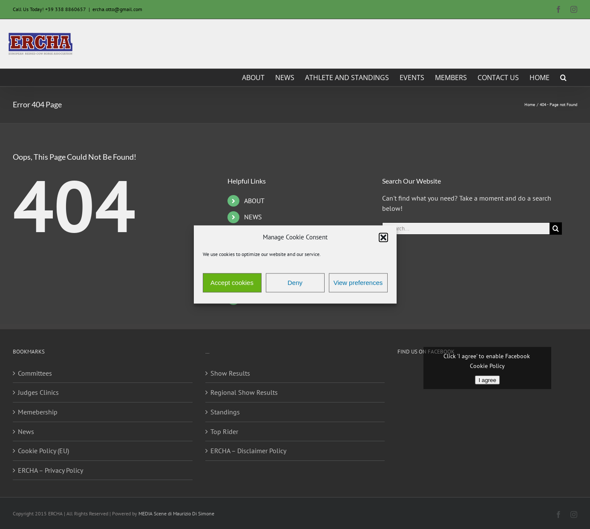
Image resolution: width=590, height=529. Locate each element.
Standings (225, 412)
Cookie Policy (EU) (43, 450)
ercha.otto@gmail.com (117, 9)
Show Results (230, 373)
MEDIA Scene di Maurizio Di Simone (176, 513)
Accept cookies (231, 282)
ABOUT (254, 200)
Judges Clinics (38, 392)
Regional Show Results (244, 392)
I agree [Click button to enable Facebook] (487, 380)
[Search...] (466, 228)
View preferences (358, 282)
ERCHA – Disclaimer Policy (248, 450)
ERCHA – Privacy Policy (50, 470)
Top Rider (224, 431)
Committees (35, 373)
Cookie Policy (487, 365)
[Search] (556, 228)
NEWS (253, 217)
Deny (295, 282)
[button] (383, 237)
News (26, 431)
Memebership (38, 412)
